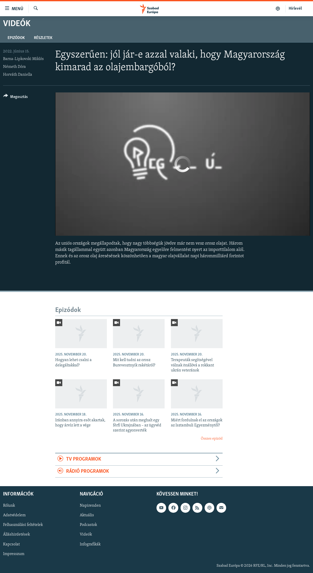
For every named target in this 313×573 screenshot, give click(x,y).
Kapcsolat (11, 544)
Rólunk (9, 506)
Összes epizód (212, 439)
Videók (86, 534)
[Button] (15, 97)
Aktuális (87, 515)
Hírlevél (295, 9)
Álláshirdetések (16, 534)
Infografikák (90, 544)
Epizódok (16, 38)
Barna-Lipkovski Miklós (23, 59)
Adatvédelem (14, 515)
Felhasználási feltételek (23, 525)
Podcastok (88, 525)
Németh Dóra (14, 67)
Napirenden (90, 506)
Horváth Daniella (17, 75)
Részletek (43, 38)
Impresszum (13, 554)
